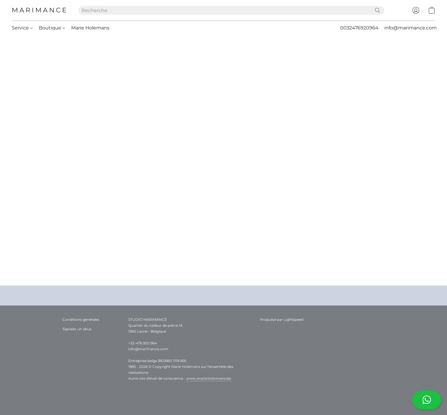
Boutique (52, 28)
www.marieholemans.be (208, 378)
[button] (426, 399)
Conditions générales (80, 319)
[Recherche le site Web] (377, 10)
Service (22, 28)
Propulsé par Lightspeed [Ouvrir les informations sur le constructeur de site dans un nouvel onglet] (281, 319)
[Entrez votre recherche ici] (231, 10)
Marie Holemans (90, 28)
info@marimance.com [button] (410, 28)
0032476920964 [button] (359, 28)
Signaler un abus (77, 329)
